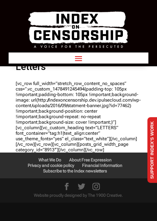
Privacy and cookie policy (51, 165)
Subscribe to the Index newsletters (75, 171)
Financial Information (102, 165)
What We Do (49, 159)
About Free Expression (90, 159)
